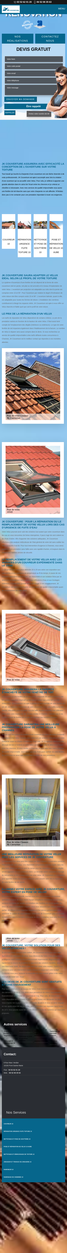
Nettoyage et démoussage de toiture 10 (19, 1154)
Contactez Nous (50, 38)
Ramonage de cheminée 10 (13, 1177)
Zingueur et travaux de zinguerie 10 (17, 1162)
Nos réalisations (17, 38)
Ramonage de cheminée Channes (55, 1033)
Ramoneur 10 (8, 1169)
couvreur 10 (8, 1124)
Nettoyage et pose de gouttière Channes (25, 1038)
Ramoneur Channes (53, 1042)
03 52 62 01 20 (23, 2)
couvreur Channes (41, 1041)
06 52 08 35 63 (42, 2)
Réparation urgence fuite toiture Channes (40, 1033)
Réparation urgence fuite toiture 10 (18, 1131)
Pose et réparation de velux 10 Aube (18, 1146)
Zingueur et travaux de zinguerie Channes (10, 1033)
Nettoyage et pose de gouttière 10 (17, 1139)
